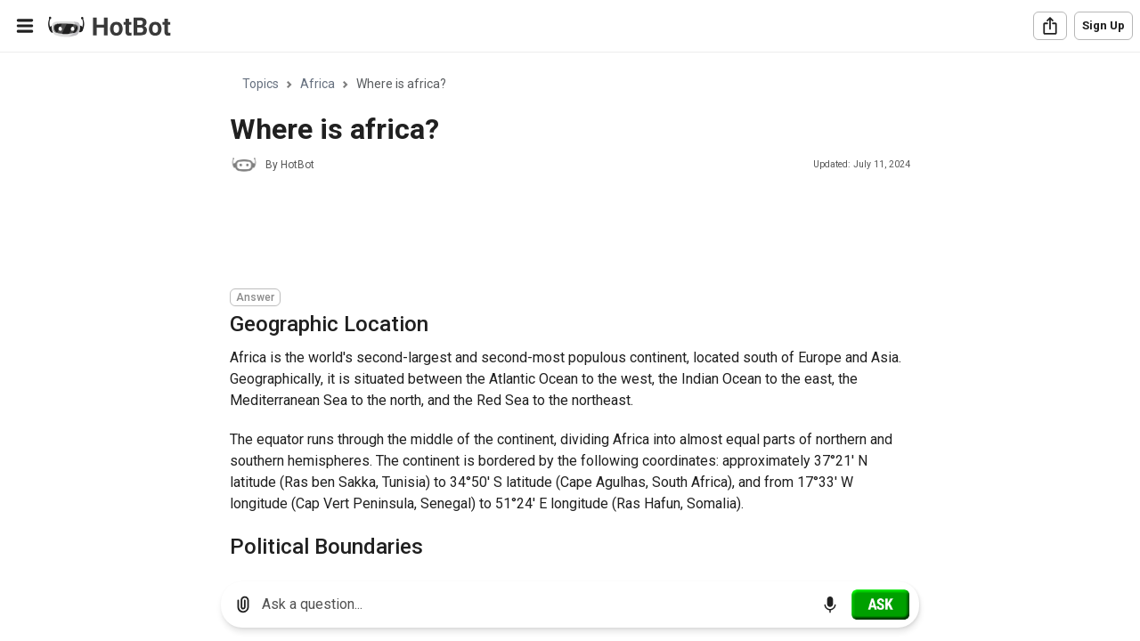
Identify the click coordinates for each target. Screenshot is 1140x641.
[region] (570, 310)
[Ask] (880, 604)
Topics (260, 84)
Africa (317, 84)
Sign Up (1103, 25)
